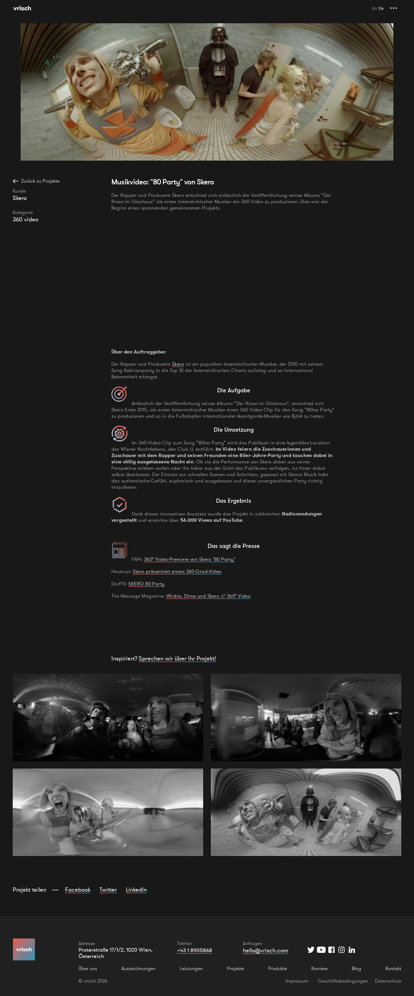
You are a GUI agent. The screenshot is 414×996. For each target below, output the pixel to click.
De (381, 8)
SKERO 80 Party (146, 584)
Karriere (319, 968)
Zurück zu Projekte (40, 181)
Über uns (88, 968)
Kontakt (393, 968)
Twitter (108, 889)
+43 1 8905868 (194, 950)
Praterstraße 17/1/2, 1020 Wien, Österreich (115, 953)
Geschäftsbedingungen (343, 981)
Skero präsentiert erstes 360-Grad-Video (177, 571)
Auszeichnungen (138, 968)
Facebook (77, 889)
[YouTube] (321, 950)
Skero (178, 364)
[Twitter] (311, 950)
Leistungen (191, 968)
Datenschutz (388, 981)
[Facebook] (331, 950)
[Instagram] (341, 950)
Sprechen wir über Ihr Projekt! (177, 658)
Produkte (277, 968)
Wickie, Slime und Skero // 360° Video (208, 596)
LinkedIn (136, 889)
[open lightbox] (108, 717)
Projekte (235, 968)
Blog (356, 968)
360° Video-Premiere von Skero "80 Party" (189, 559)
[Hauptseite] (22, 8)
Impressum (297, 981)
